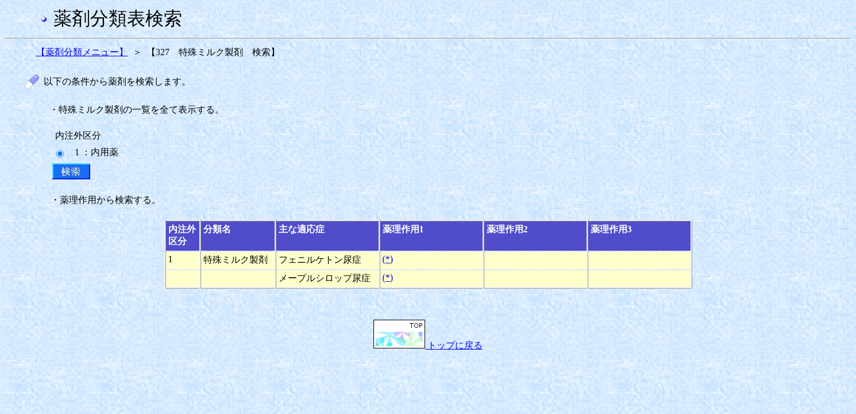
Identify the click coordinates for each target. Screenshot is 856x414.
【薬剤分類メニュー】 (82, 52)
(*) (388, 259)
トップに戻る (428, 345)
